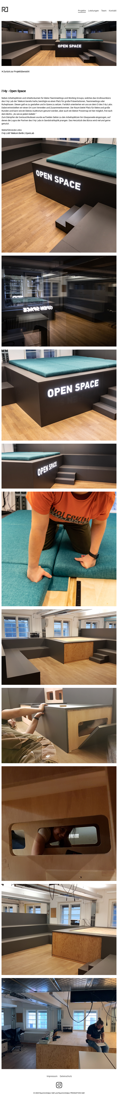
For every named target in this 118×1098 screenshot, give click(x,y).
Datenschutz (66, 1076)
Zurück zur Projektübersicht (15, 71)
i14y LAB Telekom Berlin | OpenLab (18, 133)
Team (103, 10)
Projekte (82, 10)
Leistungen (93, 10)
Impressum (52, 1076)
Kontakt (112, 10)
